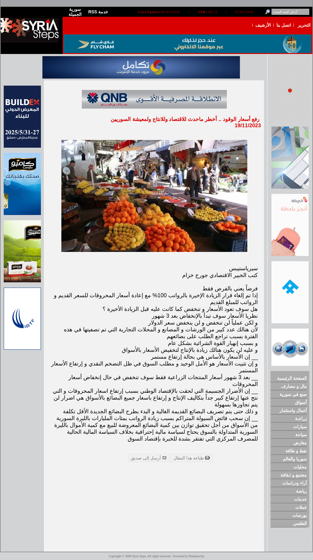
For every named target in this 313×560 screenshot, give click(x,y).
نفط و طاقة (296, 450)
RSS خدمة (98, 11)
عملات (301, 507)
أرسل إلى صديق (149, 457)
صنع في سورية (293, 394)
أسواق (301, 402)
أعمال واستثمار (293, 410)
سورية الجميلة (75, 12)
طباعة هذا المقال (192, 457)
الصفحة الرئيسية (292, 378)
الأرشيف (263, 25)
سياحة (301, 434)
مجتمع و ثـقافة (293, 475)
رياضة (301, 491)
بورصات (299, 515)
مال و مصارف (294, 386)
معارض (300, 442)
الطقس (300, 523)
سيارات (300, 426)
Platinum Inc (196, 556)
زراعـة (301, 418)
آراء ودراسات (294, 483)
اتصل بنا (283, 25)
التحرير (304, 25)
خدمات (300, 499)
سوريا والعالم (295, 458)
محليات (300, 466)
